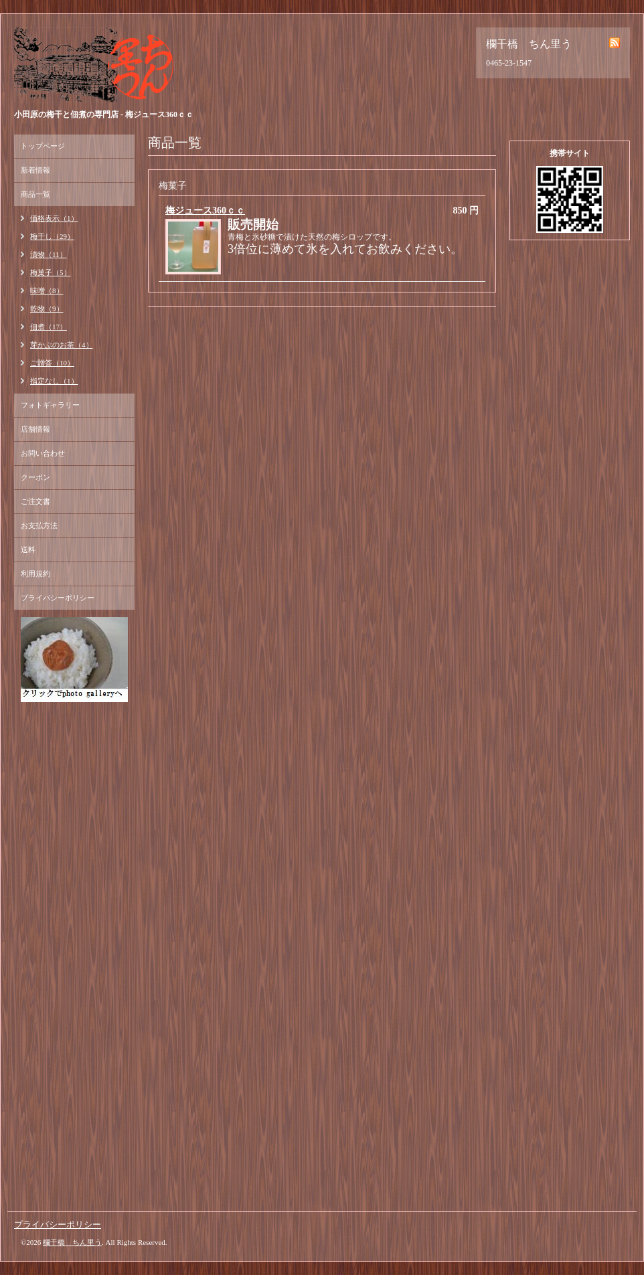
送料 (28, 549)
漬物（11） (48, 254)
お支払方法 (39, 525)
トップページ (43, 146)
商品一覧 (35, 194)
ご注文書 (35, 501)
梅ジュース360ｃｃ (205, 210)
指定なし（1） (54, 381)
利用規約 (35, 574)
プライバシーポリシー (57, 598)
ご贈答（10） (52, 363)
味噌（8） (47, 290)
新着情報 (35, 170)
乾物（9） (47, 309)
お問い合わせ (43, 453)
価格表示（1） (54, 218)
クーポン (35, 477)
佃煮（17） (48, 327)
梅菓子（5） (50, 272)
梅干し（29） (52, 236)
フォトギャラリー (50, 405)
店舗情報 (35, 429)
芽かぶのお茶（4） (61, 345)
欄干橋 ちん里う (72, 1242)
